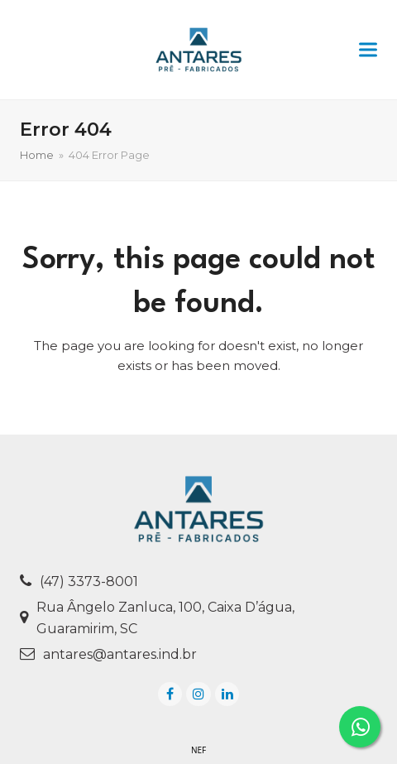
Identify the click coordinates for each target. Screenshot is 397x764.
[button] (368, 50)
